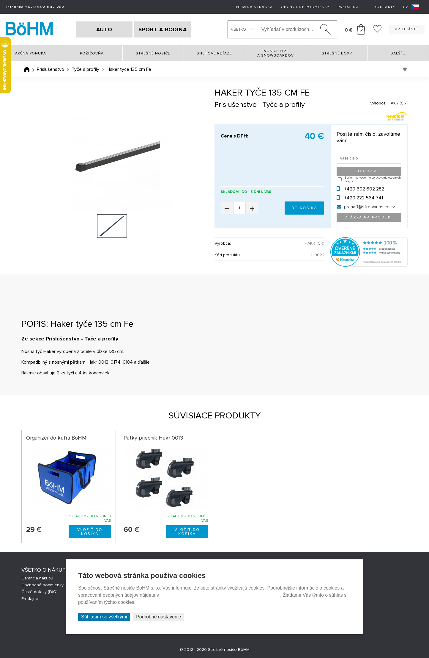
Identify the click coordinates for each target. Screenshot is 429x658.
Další (398, 53)
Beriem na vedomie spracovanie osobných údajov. (373, 179)
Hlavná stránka (254, 7)
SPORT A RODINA (162, 29)
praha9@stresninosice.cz (369, 207)
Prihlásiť (407, 29)
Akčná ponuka (30, 53)
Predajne (29, 598)
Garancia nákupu (37, 578)
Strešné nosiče (153, 53)
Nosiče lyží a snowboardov (275, 53)
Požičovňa (92, 53)
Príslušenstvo (50, 69)
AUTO (104, 29)
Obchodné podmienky (305, 7)
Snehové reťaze (214, 53)
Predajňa (348, 7)
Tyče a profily (85, 69)
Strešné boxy (337, 53)
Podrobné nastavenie (158, 616)
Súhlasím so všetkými (104, 616)
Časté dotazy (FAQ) (39, 591)
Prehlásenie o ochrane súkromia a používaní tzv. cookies (220, 595)
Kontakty (384, 7)
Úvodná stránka (26, 69)
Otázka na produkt (369, 217)
